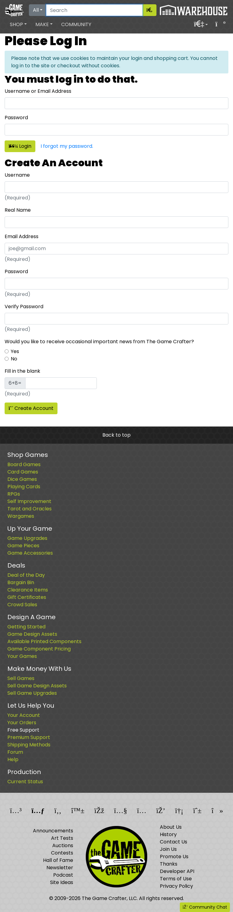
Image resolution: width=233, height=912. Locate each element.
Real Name (18, 210)
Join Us (168, 849)
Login (20, 146)
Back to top (116, 434)
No (14, 358)
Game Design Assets (32, 634)
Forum (15, 752)
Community (76, 24)
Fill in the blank (22, 371)
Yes (15, 351)
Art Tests (62, 838)
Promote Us (174, 856)
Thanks (168, 863)
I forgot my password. (67, 146)
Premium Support (28, 737)
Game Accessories (30, 552)
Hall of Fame (58, 860)
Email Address (21, 236)
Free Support (23, 729)
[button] (18, 24)
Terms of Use (176, 878)
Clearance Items (27, 589)
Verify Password (24, 306)
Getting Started (26, 626)
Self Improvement (29, 501)
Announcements (53, 830)
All (36, 10)
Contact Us (173, 841)
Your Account (23, 715)
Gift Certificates (26, 597)
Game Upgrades (27, 538)
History (168, 834)
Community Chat (205, 907)
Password (16, 117)
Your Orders (21, 722)
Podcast (63, 875)
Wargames (20, 516)
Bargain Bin (20, 582)
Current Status (25, 781)
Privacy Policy (176, 886)
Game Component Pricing (39, 648)
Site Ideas (61, 882)
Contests (62, 852)
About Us (171, 827)
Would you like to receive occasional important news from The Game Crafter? (99, 341)
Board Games (24, 464)
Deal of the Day (26, 575)
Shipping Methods (28, 744)
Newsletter (59, 867)
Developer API (177, 871)
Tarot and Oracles (29, 508)
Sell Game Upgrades (32, 693)
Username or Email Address (38, 91)
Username (17, 175)
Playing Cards (23, 486)
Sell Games (20, 678)
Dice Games (22, 479)
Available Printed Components (44, 641)
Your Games (22, 656)
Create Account (31, 408)
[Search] (94, 10)
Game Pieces (23, 545)
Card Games (22, 471)
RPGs (13, 493)
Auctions (62, 845)
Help (12, 759)
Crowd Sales (22, 604)
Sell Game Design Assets (37, 685)
